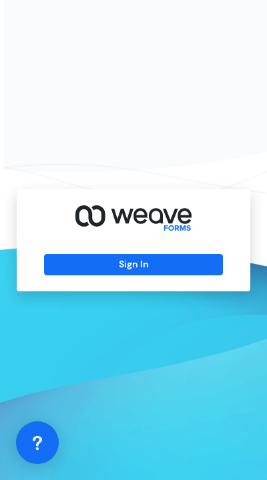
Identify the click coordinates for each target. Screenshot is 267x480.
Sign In (134, 264)
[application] (37, 442)
